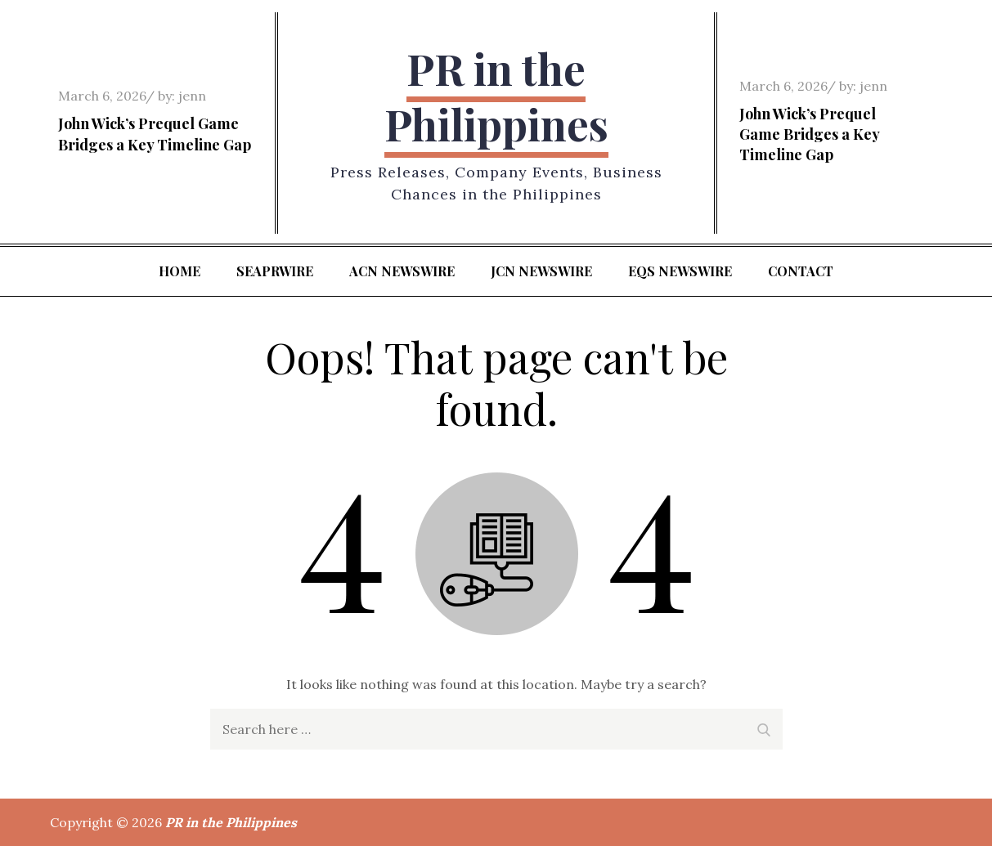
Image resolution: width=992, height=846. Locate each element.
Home (179, 271)
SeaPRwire (274, 271)
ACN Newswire (402, 271)
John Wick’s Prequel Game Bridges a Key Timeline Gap (154, 134)
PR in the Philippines (496, 96)
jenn (192, 95)
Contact (800, 271)
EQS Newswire (680, 271)
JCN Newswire (541, 271)
